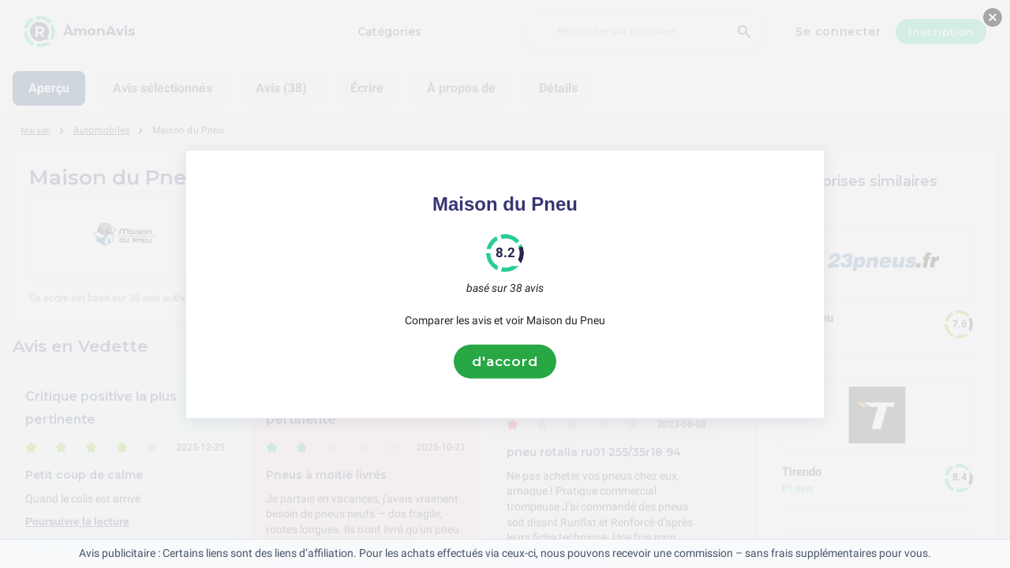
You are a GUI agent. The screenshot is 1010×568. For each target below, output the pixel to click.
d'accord (505, 361)
